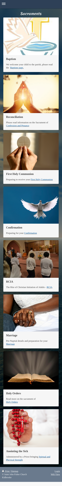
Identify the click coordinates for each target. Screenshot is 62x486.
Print (6, 471)
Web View (55, 474)
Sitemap (14, 471)
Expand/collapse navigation (31, 4)
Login (57, 471)
